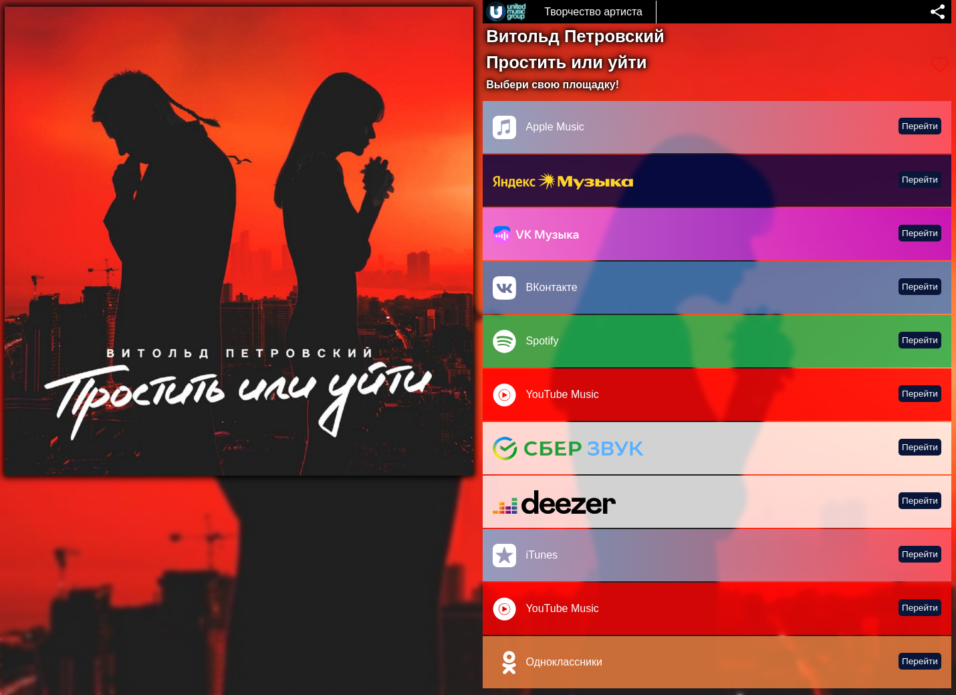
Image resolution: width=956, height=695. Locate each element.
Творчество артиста (593, 11)
